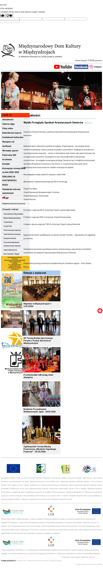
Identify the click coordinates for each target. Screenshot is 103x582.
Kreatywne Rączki (10, 238)
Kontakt (6, 164)
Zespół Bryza (8, 222)
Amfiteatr (7, 146)
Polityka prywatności (8, 561)
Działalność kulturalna (12, 137)
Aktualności (7, 119)
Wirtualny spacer (10, 150)
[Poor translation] (9, 16)
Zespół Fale (8, 226)
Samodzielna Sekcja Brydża (13, 214)
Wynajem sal (8, 142)
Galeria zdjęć (8, 124)
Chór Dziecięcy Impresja (12, 230)
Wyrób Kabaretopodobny (12, 218)
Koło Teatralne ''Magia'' (12, 254)
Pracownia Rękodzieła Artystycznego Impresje (12, 244)
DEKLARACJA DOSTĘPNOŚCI (9, 178)
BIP (5, 197)
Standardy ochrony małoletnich (11, 191)
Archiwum (7, 159)
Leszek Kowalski (96, 564)
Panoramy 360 (9, 155)
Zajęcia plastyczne (10, 250)
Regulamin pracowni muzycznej (13, 203)
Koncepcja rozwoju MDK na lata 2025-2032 (14, 170)
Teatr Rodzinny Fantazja (12, 234)
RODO (5, 185)
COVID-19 (6, 115)
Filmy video (7, 128)
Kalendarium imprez (11, 133)
